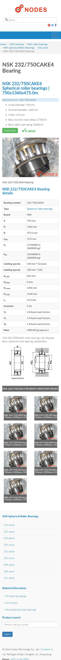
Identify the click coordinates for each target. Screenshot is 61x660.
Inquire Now (10, 130)
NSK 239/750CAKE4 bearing (48, 442)
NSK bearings (17, 44)
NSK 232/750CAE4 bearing (16, 442)
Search (7, 634)
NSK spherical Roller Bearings (19, 47)
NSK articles (11, 602)
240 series (9, 571)
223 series (9, 538)
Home (3, 44)
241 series (9, 577)
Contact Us (47, 649)
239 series (9, 564)
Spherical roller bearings (40, 208)
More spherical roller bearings (20, 609)
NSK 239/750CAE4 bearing (16, 470)
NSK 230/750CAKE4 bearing (17, 415)
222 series (9, 531)
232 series (43, 47)
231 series (9, 551)
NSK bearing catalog (15, 596)
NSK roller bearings (37, 44)
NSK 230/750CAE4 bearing (47, 415)
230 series (9, 544)
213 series (9, 524)
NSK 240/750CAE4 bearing (16, 497)
